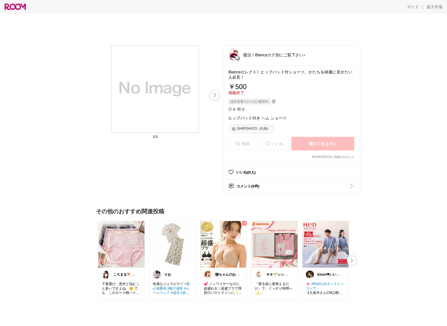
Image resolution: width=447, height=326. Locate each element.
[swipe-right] (214, 95)
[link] (121, 244)
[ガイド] (413, 6)
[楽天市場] (434, 6)
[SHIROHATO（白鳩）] (251, 128)
